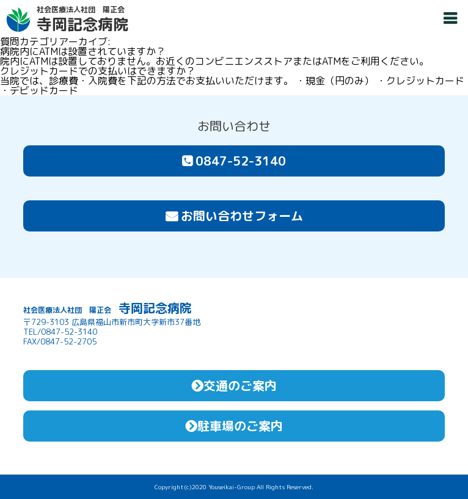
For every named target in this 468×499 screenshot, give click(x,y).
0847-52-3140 (234, 160)
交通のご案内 (234, 385)
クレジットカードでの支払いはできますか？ (98, 71)
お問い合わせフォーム (234, 215)
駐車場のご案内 (234, 425)
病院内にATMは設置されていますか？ (83, 51)
